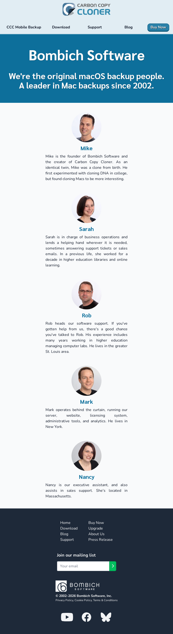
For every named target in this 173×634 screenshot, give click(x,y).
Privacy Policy (64, 600)
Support (67, 539)
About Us (96, 534)
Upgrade (95, 528)
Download (69, 528)
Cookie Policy (83, 600)
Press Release (100, 539)
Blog (64, 534)
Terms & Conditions (105, 600)
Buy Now (96, 522)
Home (65, 522)
